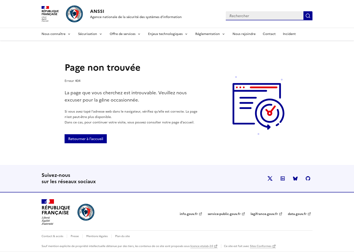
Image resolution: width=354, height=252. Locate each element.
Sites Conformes (260, 246)
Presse (75, 236)
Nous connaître (53, 34)
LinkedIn (282, 178)
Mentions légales (97, 236)
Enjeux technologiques (165, 34)
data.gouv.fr (297, 214)
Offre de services (122, 34)
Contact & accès (52, 236)
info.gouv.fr (189, 214)
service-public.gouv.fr (224, 214)
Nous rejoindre (244, 34)
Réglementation (207, 34)
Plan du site (122, 236)
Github (307, 178)
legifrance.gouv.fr (264, 214)
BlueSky (295, 178)
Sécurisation (87, 34)
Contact (269, 34)
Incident (289, 34)
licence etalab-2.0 (201, 246)
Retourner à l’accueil (85, 138)
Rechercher (307, 15)
